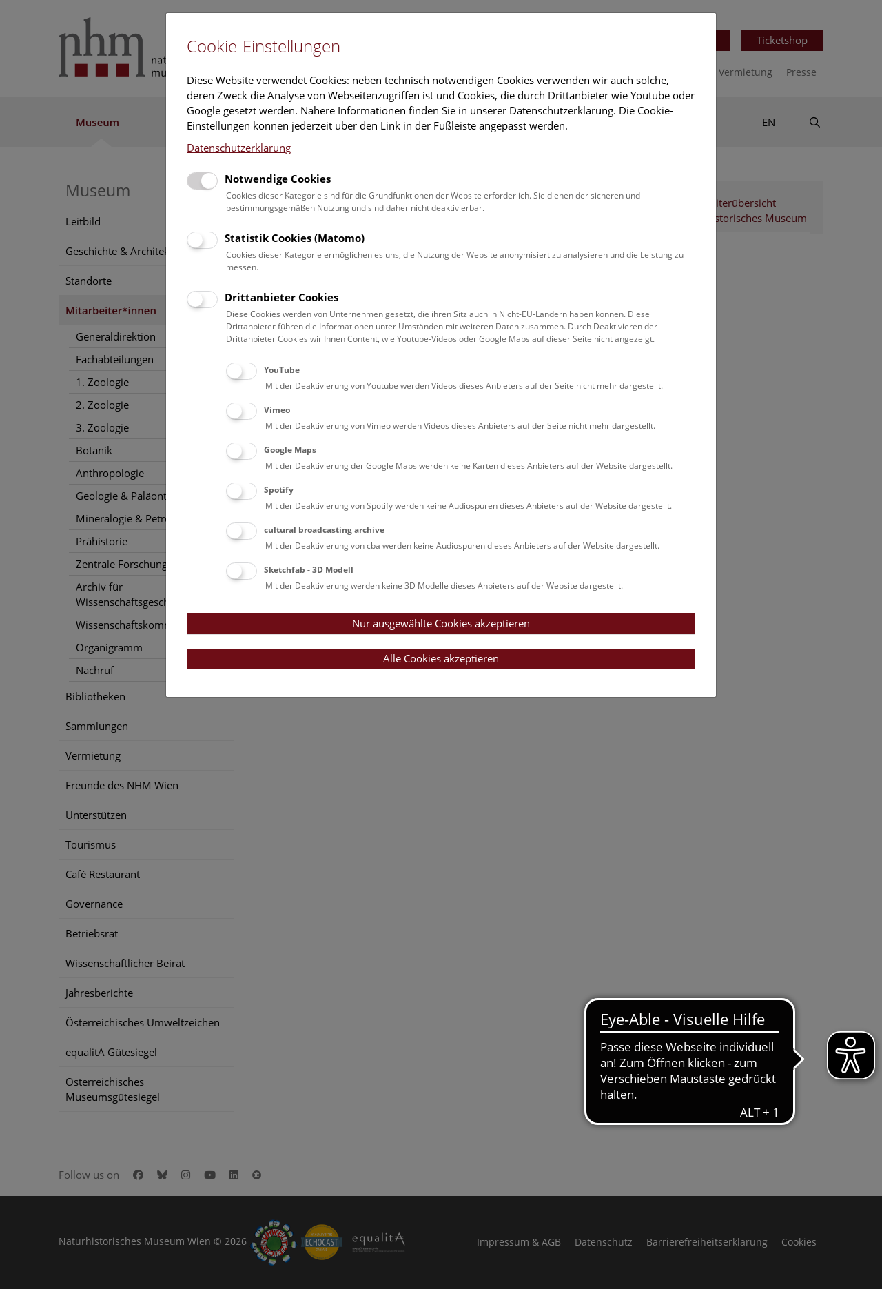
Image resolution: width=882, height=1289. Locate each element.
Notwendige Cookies (278, 178)
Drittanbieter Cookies (281, 297)
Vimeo (277, 410)
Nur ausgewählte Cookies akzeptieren (441, 623)
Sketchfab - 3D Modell (308, 570)
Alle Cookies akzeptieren (441, 658)
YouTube (282, 370)
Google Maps (290, 450)
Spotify (279, 490)
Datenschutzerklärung (239, 147)
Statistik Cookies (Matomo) (295, 238)
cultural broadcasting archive (324, 530)
